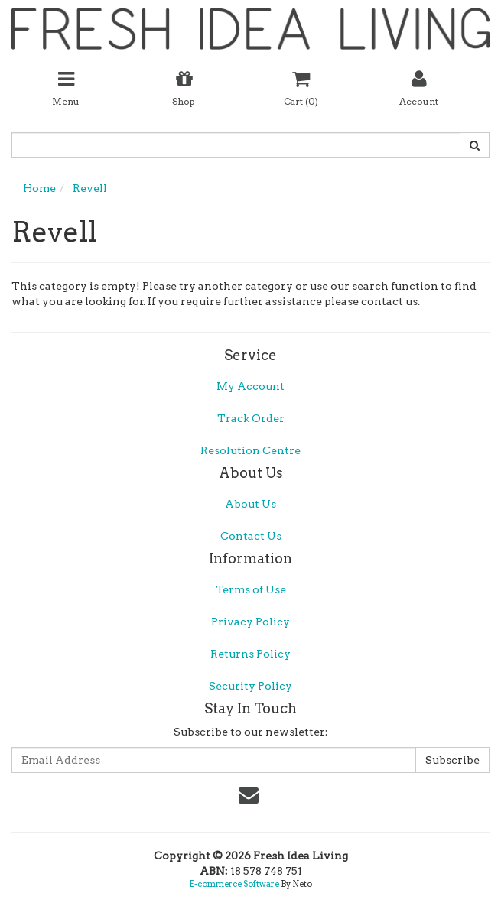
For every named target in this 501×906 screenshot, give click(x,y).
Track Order (251, 418)
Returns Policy (250, 654)
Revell (90, 188)
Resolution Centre (250, 450)
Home (39, 188)
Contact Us (250, 536)
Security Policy (250, 686)
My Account (250, 386)
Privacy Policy (250, 621)
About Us (250, 504)
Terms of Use (251, 589)
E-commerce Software (234, 883)
